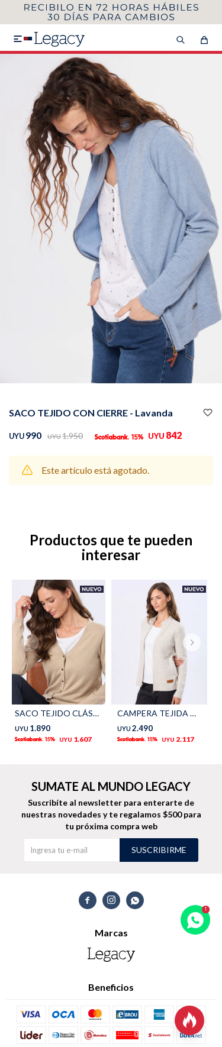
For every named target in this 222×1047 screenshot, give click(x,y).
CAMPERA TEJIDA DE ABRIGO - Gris (159, 713)
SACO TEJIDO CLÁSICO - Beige (57, 713)
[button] (196, 666)
